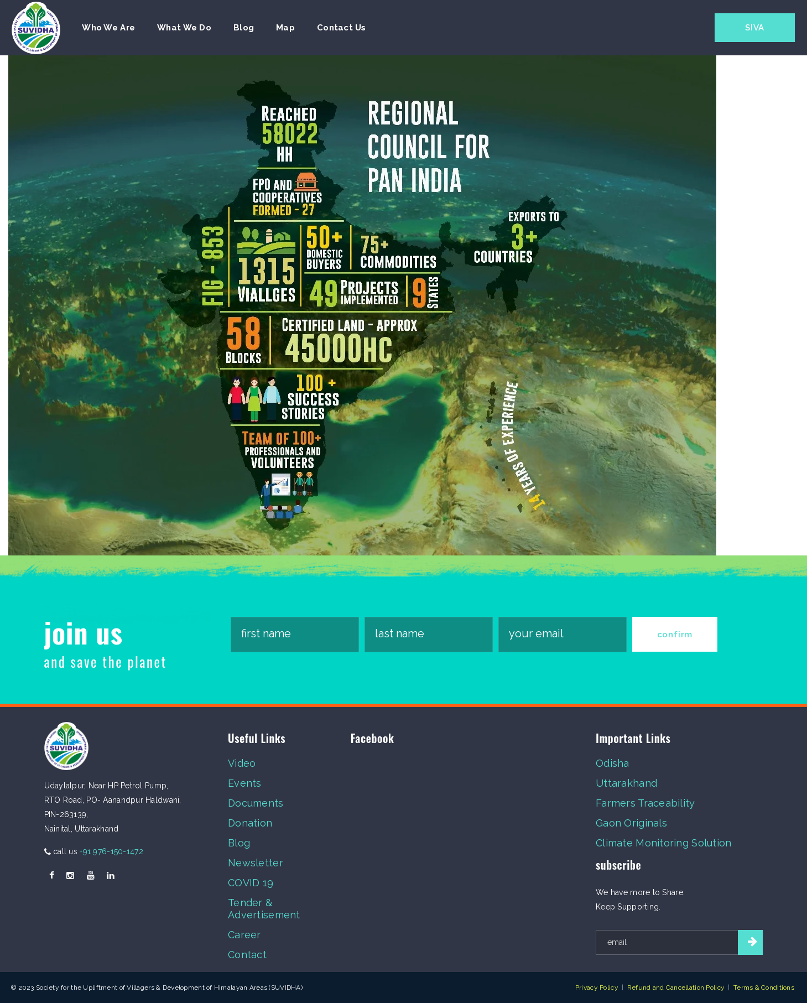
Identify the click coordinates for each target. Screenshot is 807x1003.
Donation (250, 823)
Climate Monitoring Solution (664, 843)
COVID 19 (250, 882)
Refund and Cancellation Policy (676, 987)
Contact (247, 954)
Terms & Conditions (763, 987)
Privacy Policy (596, 987)
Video (242, 763)
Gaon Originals (631, 823)
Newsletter (255, 863)
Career (244, 934)
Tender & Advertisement (264, 909)
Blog (239, 843)
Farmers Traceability (645, 803)
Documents (256, 803)
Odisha (612, 763)
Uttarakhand (626, 783)
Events (245, 783)
